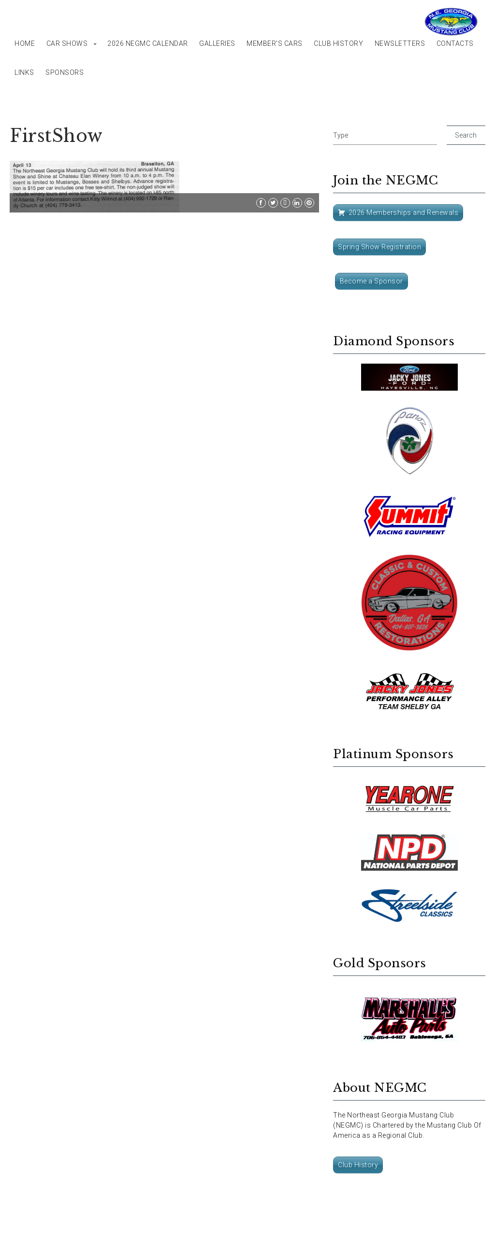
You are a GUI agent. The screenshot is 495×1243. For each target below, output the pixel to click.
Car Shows (67, 43)
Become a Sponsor (371, 281)
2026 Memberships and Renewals (404, 212)
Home (25, 43)
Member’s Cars (275, 43)
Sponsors (64, 72)
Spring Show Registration (379, 247)
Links (24, 72)
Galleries (217, 43)
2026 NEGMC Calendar (147, 43)
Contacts (455, 43)
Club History (338, 43)
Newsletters (400, 43)
